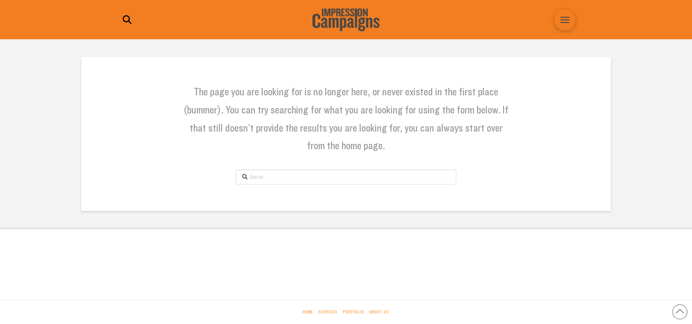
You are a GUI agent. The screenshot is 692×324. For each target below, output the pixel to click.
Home (308, 312)
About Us (379, 312)
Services (328, 312)
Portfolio (353, 312)
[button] (127, 19)
